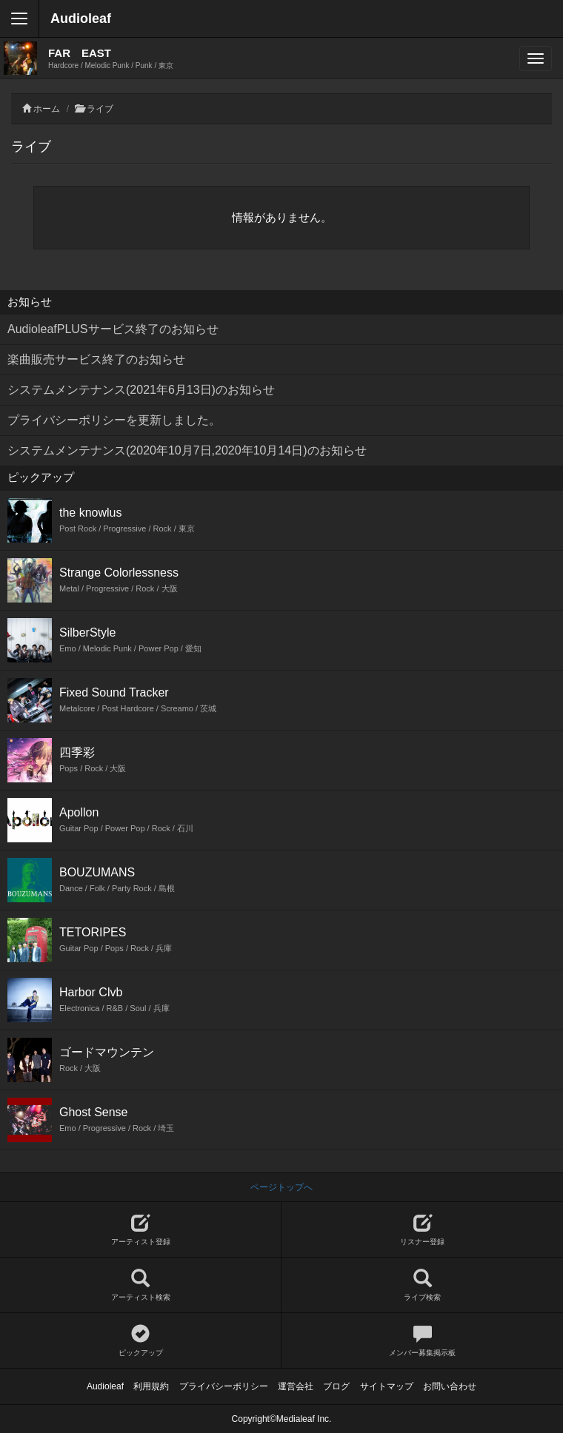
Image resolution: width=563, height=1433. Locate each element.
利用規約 (151, 1386)
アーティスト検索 (140, 1285)
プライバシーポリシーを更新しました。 (114, 420)
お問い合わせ (449, 1386)
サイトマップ (386, 1386)
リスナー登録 (422, 1230)
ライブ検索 (422, 1285)
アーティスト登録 (140, 1230)
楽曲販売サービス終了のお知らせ (96, 359)
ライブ (100, 109)
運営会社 (295, 1386)
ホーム (46, 109)
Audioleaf (80, 18)
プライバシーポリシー (223, 1386)
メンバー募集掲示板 (422, 1341)
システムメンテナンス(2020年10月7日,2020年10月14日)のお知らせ (187, 450)
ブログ (336, 1386)
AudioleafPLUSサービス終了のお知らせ (113, 329)
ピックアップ (140, 1341)
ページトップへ (281, 1187)
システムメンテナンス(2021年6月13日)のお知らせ (141, 389)
